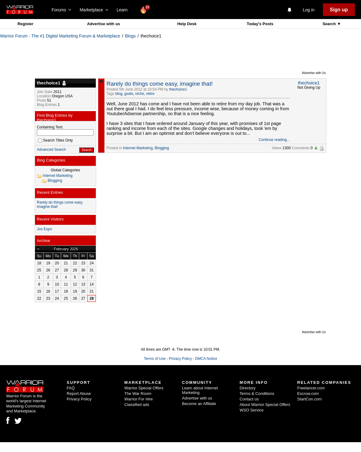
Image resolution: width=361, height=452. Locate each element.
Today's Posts (260, 23)
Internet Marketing (138, 148)
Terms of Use (155, 359)
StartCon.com (309, 399)
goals (128, 94)
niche (139, 94)
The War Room (137, 393)
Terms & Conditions (257, 393)
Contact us (249, 399)
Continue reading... (274, 140)
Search (330, 23)
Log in (308, 9)
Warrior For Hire (138, 399)
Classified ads (136, 404)
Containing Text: (50, 127)
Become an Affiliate (199, 403)
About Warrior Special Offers (265, 404)
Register (25, 23)
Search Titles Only (55, 140)
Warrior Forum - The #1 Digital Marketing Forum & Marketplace (60, 35)
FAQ (71, 388)
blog (118, 94)
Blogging (162, 148)
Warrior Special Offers (143, 388)
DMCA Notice (206, 359)
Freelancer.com (311, 388)
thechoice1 (178, 89)
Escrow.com (308, 393)
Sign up (339, 9)
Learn (124, 9)
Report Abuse (79, 393)
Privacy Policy (180, 359)
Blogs (130, 35)
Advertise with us (103, 23)
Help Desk (186, 23)
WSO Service (252, 410)
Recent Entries (50, 192)
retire (150, 94)
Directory (248, 388)
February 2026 (66, 249)
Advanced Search (51, 149)
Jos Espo (44, 229)
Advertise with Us (314, 73)
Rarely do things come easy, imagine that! (160, 83)
